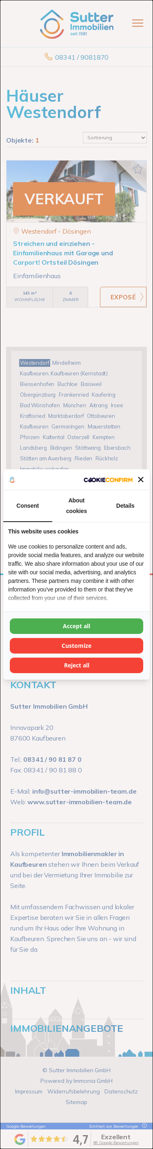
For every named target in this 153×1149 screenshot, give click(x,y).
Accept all (76, 626)
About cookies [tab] (76, 505)
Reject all (76, 665)
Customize (76, 645)
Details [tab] (125, 505)
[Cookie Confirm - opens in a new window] (108, 479)
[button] (141, 479)
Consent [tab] (27, 505)
